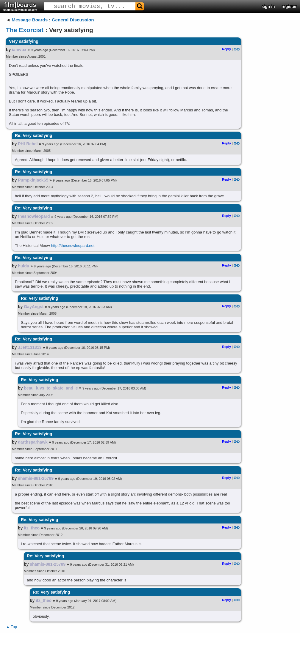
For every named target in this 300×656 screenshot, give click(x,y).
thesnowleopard (34, 216)
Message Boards (30, 19)
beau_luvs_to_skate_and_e (51, 388)
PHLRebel (28, 143)
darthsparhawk (33, 442)
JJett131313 (29, 347)
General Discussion (73, 19)
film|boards (20, 6)
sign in (268, 6)
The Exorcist (24, 29)
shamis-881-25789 (36, 478)
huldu (23, 266)
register (289, 6)
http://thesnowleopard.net (72, 245)
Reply (226, 49)
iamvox (19, 49)
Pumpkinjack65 (33, 180)
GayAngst (33, 306)
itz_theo (32, 528)
